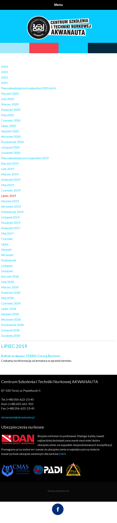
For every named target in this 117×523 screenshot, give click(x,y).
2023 (4, 72)
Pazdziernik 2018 (12, 325)
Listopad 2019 (10, 217)
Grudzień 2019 (10, 222)
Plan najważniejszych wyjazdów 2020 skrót (28, 88)
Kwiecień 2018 (10, 292)
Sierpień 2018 (10, 314)
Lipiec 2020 (8, 125)
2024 (4, 66)
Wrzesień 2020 (11, 136)
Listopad (6, 265)
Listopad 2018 (10, 330)
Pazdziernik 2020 (12, 142)
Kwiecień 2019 (10, 179)
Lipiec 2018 (8, 308)
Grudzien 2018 (10, 335)
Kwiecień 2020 (10, 109)
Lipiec (5, 244)
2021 (4, 82)
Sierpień (6, 249)
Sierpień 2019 (10, 201)
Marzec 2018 (9, 287)
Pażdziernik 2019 (12, 212)
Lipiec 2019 (8, 195)
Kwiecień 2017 (10, 228)
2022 (4, 77)
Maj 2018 (7, 298)
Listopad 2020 (10, 147)
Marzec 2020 (9, 104)
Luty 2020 (7, 99)
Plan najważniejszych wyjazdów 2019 (24, 158)
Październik (8, 260)
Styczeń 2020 (10, 93)
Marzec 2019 (9, 174)
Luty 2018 (7, 281)
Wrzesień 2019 (11, 206)
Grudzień (7, 271)
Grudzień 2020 (10, 152)
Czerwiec (7, 238)
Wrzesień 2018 (11, 319)
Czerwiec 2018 (10, 303)
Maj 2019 (7, 185)
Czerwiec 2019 (10, 190)
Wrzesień (7, 255)
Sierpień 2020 (10, 131)
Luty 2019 (7, 168)
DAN (62, 453)
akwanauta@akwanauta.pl (18, 417)
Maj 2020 (7, 115)
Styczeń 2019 (10, 163)
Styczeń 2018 (10, 276)
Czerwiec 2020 (10, 120)
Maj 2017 (7, 233)
